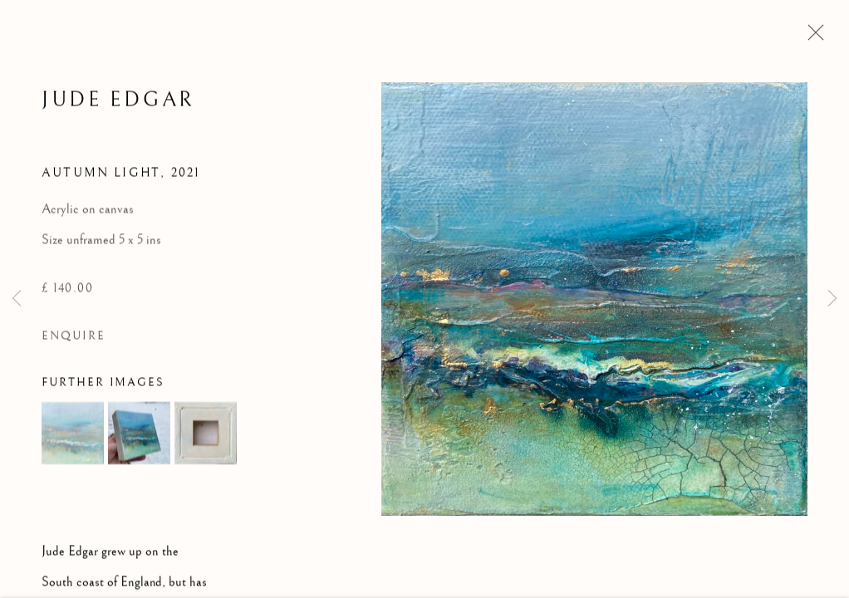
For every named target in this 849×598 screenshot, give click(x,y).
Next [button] (832, 299)
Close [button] (811, 37)
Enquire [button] (74, 338)
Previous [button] (16, 299)
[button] (73, 435)
